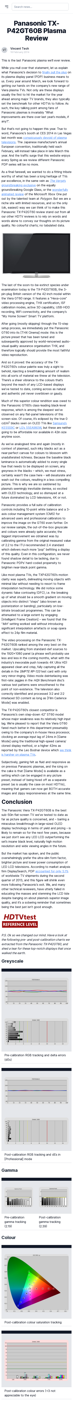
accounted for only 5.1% (51, 871)
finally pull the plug (54, 72)
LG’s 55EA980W (30, 427)
